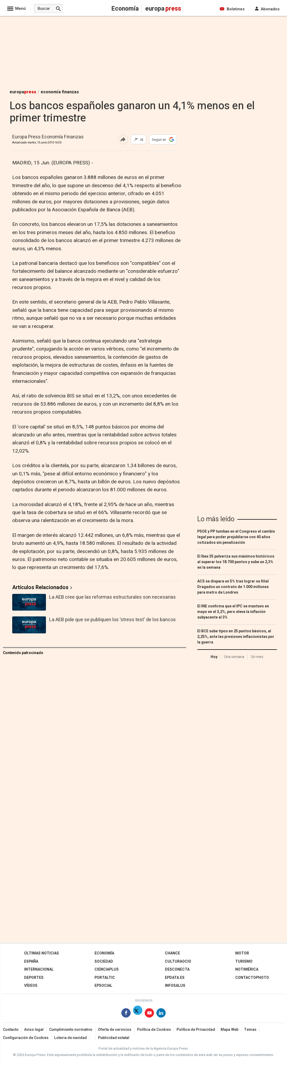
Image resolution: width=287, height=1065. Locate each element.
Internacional (39, 969)
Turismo (243, 961)
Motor (242, 953)
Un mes (257, 657)
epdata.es (175, 977)
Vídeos (30, 985)
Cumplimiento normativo (70, 1029)
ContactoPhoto (252, 977)
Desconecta (177, 969)
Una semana (234, 657)
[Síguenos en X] (137, 1014)
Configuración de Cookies (26, 1038)
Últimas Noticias (41, 953)
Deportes (34, 977)
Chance (172, 953)
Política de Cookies (154, 1029)
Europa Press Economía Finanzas (48, 137)
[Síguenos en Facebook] (126, 1014)
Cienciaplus (107, 969)
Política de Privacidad (196, 1029)
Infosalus (175, 985)
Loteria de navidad (70, 1038)
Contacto (11, 1029)
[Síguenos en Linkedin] (161, 1014)
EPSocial (103, 985)
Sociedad (104, 961)
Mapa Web (229, 1029)
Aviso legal (34, 1029)
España (31, 961)
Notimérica (246, 969)
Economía (104, 953)
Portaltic (105, 977)
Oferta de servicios (114, 1029)
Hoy (214, 657)
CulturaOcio (178, 961)
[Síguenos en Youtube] (149, 1014)
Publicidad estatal (113, 1038)
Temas (250, 1029)
